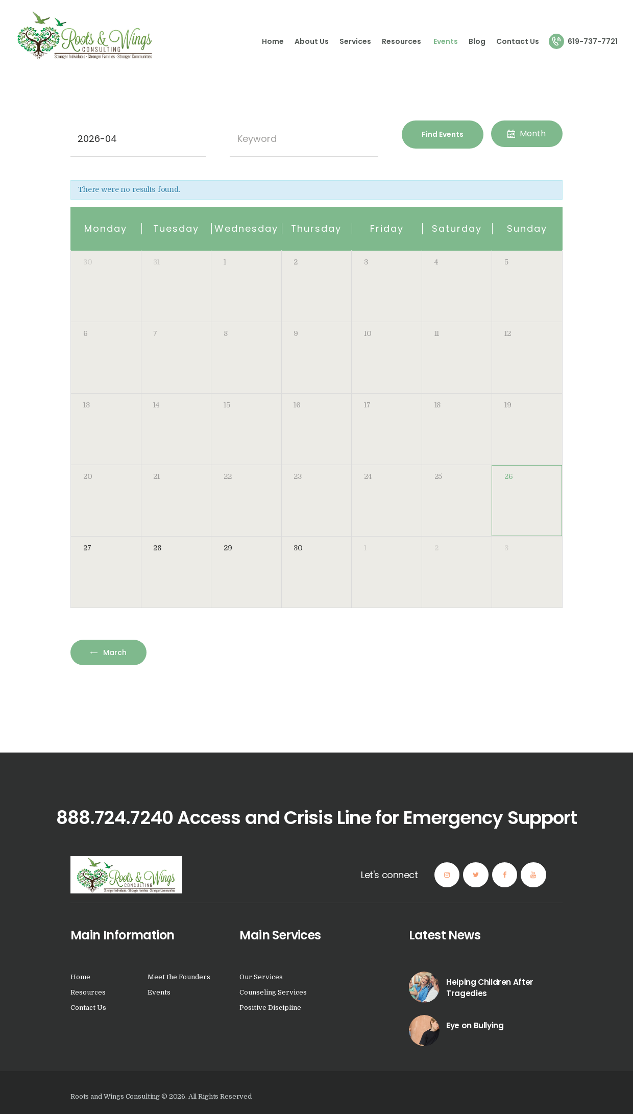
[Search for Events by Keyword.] (304, 138)
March (114, 652)
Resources (88, 992)
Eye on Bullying (474, 1025)
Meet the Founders (179, 977)
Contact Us (88, 1007)
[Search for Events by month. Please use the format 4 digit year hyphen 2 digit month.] (138, 138)
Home (80, 977)
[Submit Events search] (442, 134)
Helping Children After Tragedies (489, 988)
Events (159, 992)
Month (526, 133)
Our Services (261, 977)
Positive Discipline (270, 1007)
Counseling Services (273, 992)
